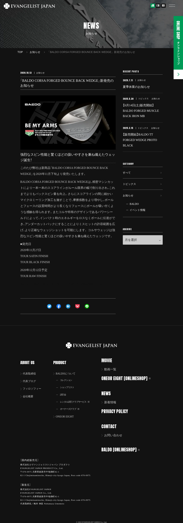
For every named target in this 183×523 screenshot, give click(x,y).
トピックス (130, 190)
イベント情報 (137, 218)
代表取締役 (30, 369)
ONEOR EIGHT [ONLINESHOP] (128, 378)
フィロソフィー (33, 385)
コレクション (67, 376)
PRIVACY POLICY (117, 411)
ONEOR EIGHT (66, 414)
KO (163, 6)
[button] (174, 5)
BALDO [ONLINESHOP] (123, 449)
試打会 (64, 391)
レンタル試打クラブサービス (77, 398)
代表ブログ (30, 377)
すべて (127, 177)
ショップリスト (68, 383)
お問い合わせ (116, 434)
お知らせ (129, 203)
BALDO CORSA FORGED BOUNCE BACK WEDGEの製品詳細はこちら (67, 284)
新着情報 (113, 402)
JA (152, 6)
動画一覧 (113, 369)
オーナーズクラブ (71, 406)
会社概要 (29, 393)
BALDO (134, 212)
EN (157, 6)
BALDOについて (67, 369)
